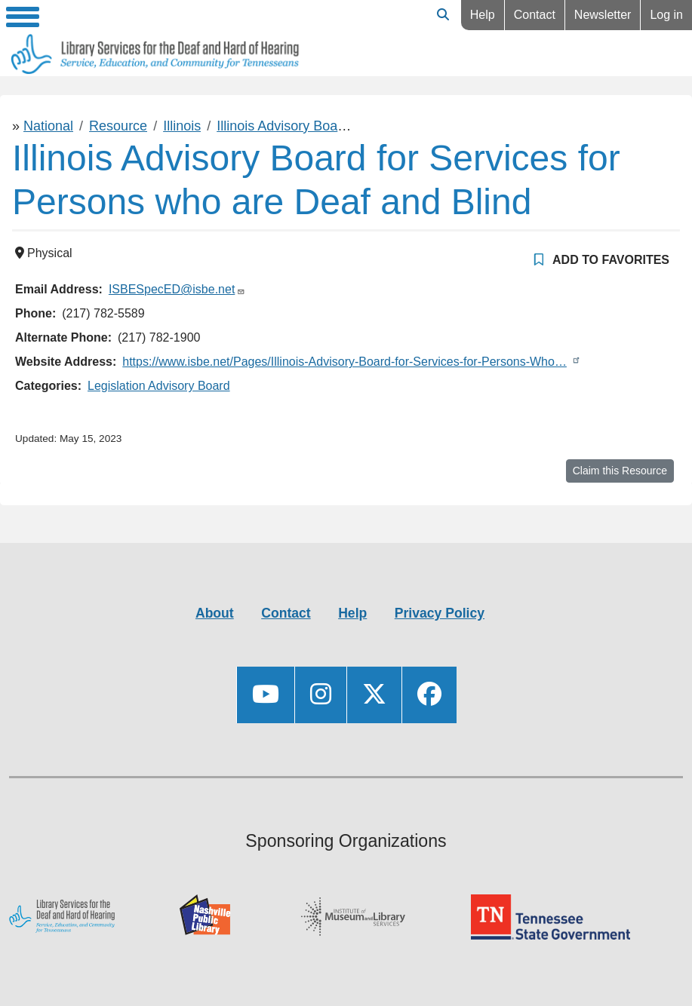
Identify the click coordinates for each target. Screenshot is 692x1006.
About (214, 613)
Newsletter (603, 14)
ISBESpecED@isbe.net (172, 289)
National (48, 125)
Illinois (182, 125)
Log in (666, 14)
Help (482, 14)
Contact (534, 14)
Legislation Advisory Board (159, 385)
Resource (118, 125)
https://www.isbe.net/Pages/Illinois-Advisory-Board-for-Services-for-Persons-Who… (344, 361)
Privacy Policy (439, 613)
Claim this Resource (620, 471)
